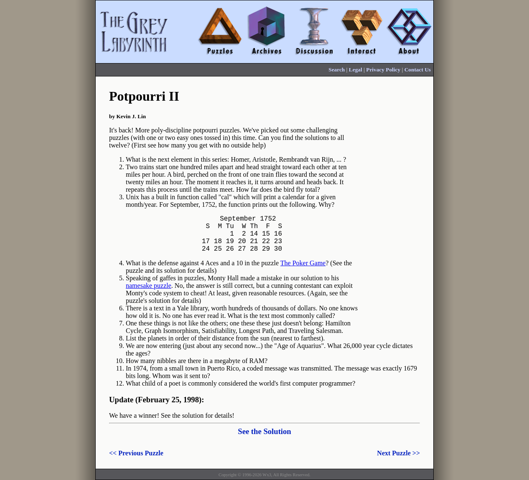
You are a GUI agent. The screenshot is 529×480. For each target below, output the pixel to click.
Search (336, 69)
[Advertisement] (395, 211)
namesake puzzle (148, 293)
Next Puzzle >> (398, 461)
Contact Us (417, 69)
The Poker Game (303, 271)
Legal (355, 69)
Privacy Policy (383, 69)
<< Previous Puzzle (136, 461)
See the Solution (264, 439)
